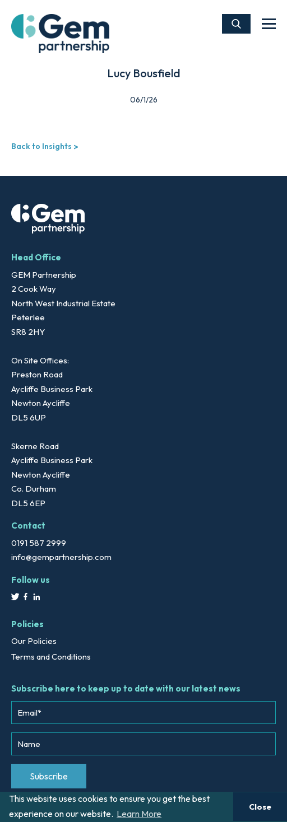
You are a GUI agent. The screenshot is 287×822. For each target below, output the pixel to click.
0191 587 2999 (38, 543)
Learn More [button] (139, 813)
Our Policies (34, 641)
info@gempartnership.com (61, 557)
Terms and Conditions (51, 656)
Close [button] (260, 807)
